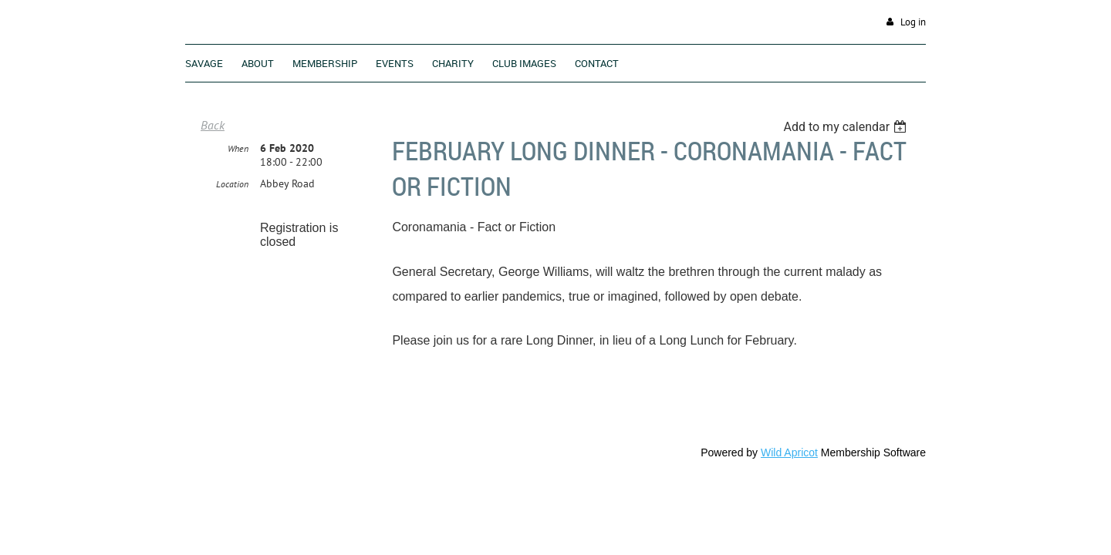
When (238, 184)
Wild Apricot (789, 452)
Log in (913, 22)
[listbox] (846, 126)
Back (213, 125)
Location (232, 220)
